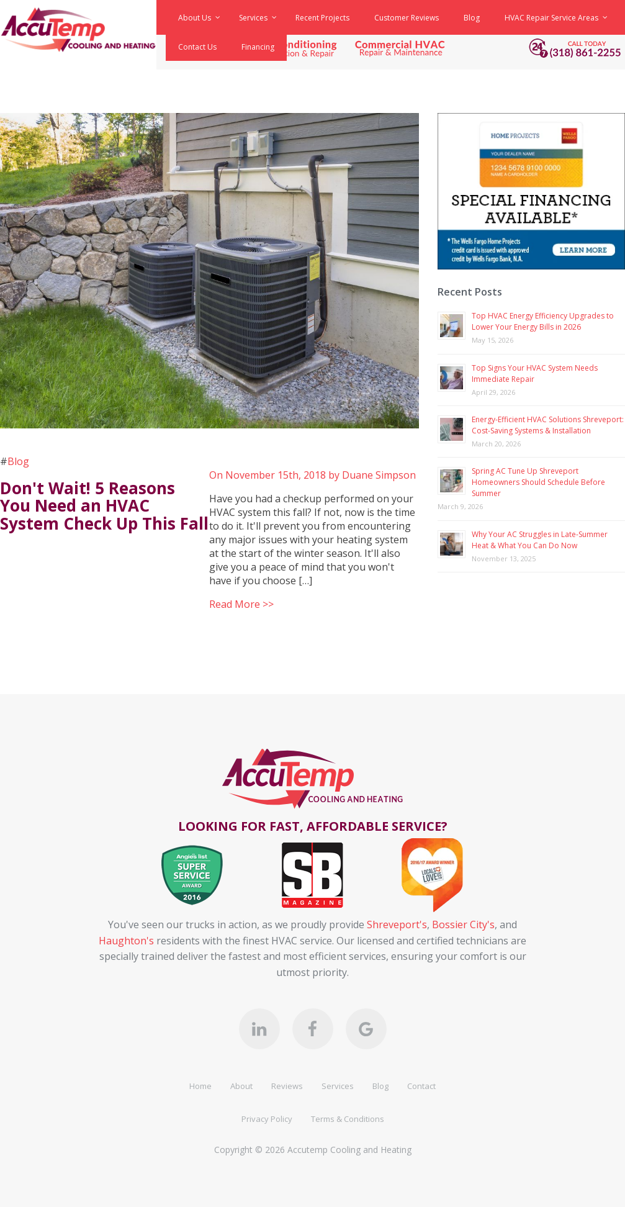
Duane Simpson (379, 475)
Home (200, 1086)
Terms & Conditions (347, 1118)
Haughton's (126, 940)
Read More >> (241, 604)
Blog (18, 461)
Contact (421, 1086)
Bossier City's (463, 924)
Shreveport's (397, 924)
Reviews (287, 1086)
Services (337, 1086)
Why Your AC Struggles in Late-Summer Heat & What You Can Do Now (540, 540)
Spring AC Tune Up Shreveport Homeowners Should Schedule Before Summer (538, 482)
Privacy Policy (266, 1118)
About (241, 1086)
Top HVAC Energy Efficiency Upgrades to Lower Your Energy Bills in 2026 (543, 321)
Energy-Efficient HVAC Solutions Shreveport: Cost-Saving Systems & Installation (548, 425)
